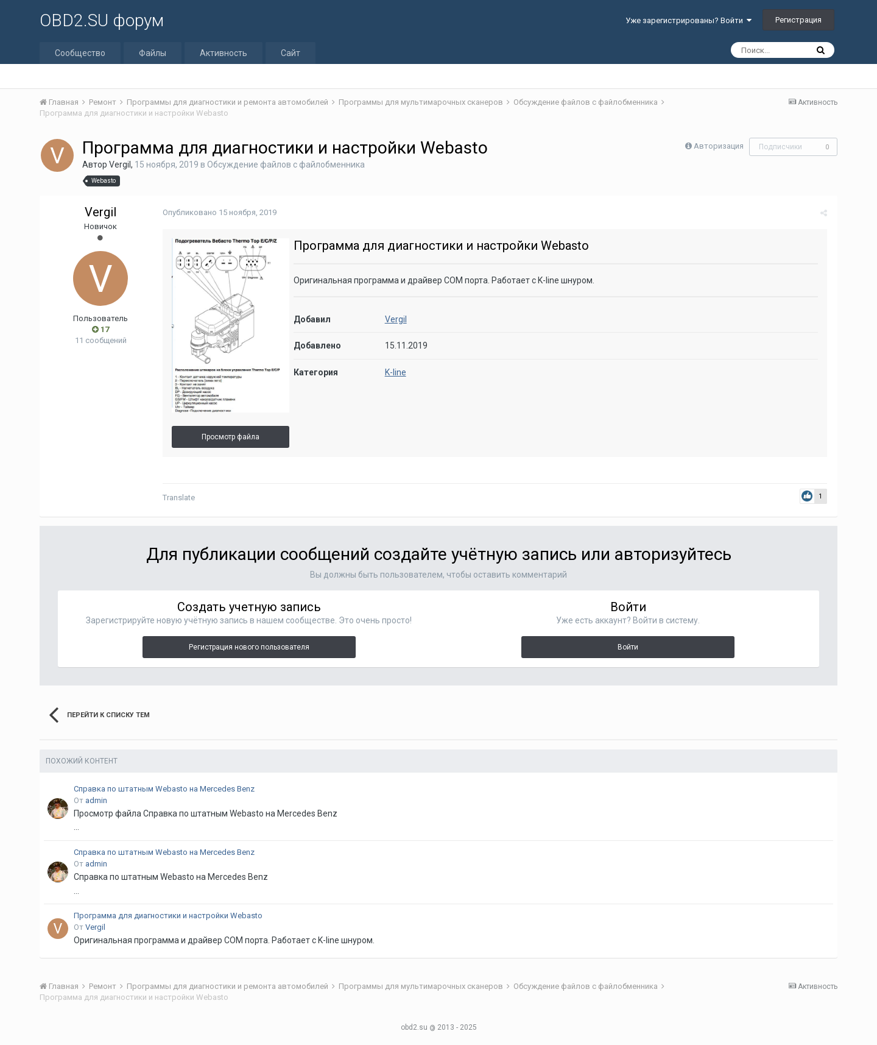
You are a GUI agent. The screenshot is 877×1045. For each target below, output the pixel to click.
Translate (177, 497)
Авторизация (719, 146)
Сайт (290, 53)
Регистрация (798, 19)
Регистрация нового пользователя (249, 647)
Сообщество (80, 53)
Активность (223, 53)
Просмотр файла (229, 437)
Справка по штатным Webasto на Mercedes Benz (164, 788)
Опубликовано (218, 212)
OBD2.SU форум (102, 20)
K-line (394, 372)
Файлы (152, 53)
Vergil (120, 164)
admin (96, 800)
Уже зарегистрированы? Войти (688, 20)
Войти (628, 647)
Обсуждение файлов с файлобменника (286, 164)
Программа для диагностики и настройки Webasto (168, 915)
